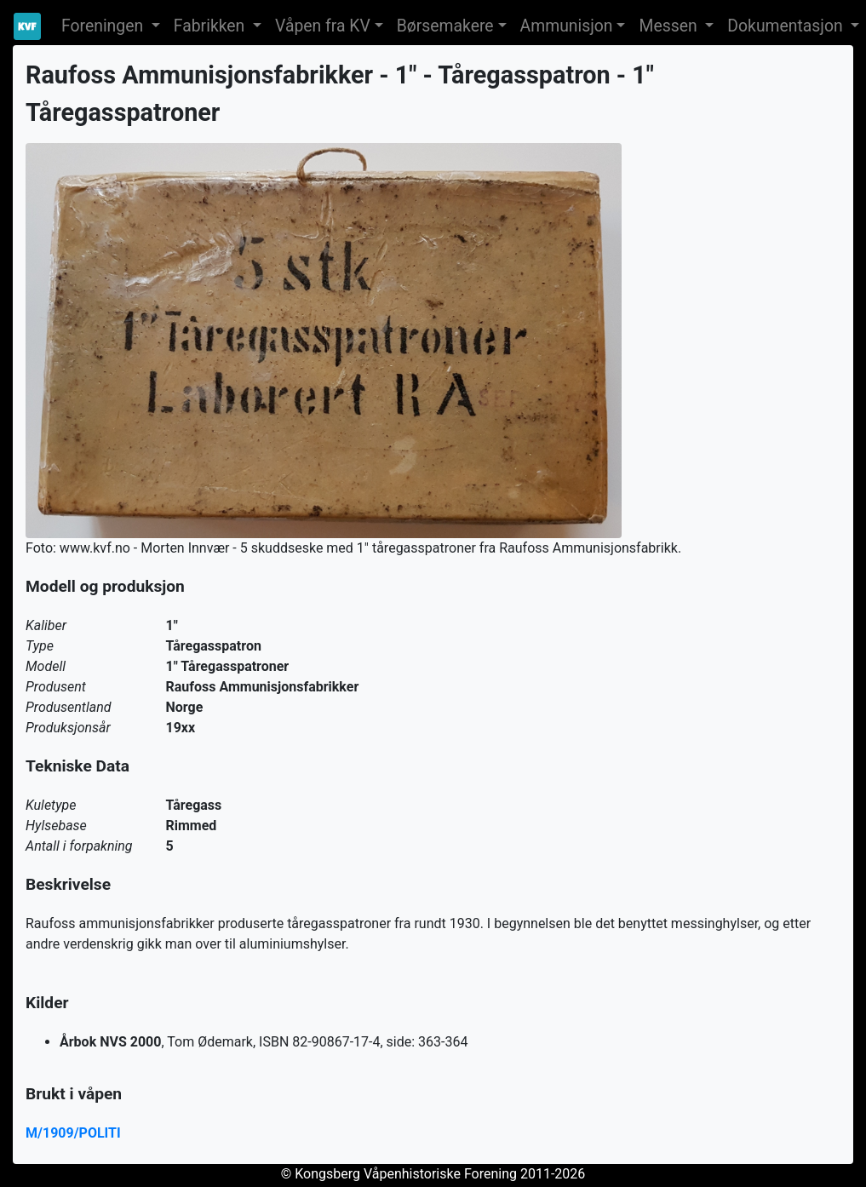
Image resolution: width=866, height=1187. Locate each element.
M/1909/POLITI (73, 1133)
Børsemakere (445, 26)
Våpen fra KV (322, 26)
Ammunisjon (566, 26)
